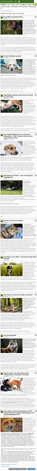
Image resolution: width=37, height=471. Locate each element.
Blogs (13, 4)
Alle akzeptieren (31, 469)
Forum (8, 4)
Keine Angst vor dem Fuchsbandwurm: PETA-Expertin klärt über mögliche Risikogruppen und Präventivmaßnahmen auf (19, 412)
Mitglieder (23, 4)
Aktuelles (3, 4)
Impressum (14, 464)
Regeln (29, 4)
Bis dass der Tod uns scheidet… (14, 220)
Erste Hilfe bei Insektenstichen (13, 17)
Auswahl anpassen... (5, 466)
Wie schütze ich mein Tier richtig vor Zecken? (18, 295)
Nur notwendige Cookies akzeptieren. (17, 469)
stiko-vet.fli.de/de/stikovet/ (8, 402)
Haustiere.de (6, 18)
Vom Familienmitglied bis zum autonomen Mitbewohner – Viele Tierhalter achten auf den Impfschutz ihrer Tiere (18, 136)
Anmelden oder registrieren (7, 1)
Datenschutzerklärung (6, 464)
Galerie (18, 4)
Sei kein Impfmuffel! (10, 335)
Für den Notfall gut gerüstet (12, 56)
